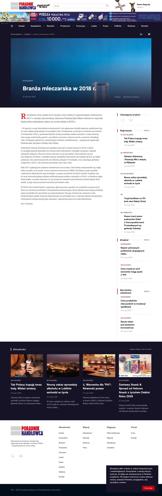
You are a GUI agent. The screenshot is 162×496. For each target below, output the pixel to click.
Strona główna (16, 34)
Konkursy (86, 443)
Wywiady (86, 438)
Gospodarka (36, 26)
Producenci (65, 26)
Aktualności (128, 135)
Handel (22, 26)
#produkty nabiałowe (131, 97)
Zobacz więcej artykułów (140, 349)
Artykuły (27, 34)
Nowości (50, 26)
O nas (133, 433)
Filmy (85, 448)
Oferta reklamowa (113, 433)
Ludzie (94, 26)
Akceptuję (148, 488)
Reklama (131, 26)
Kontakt (144, 26)
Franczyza (80, 26)
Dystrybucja (111, 443)
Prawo (105, 26)
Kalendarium (87, 433)
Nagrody (110, 438)
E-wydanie (110, 448)
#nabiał (118, 97)
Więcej (147, 130)
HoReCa (117, 26)
